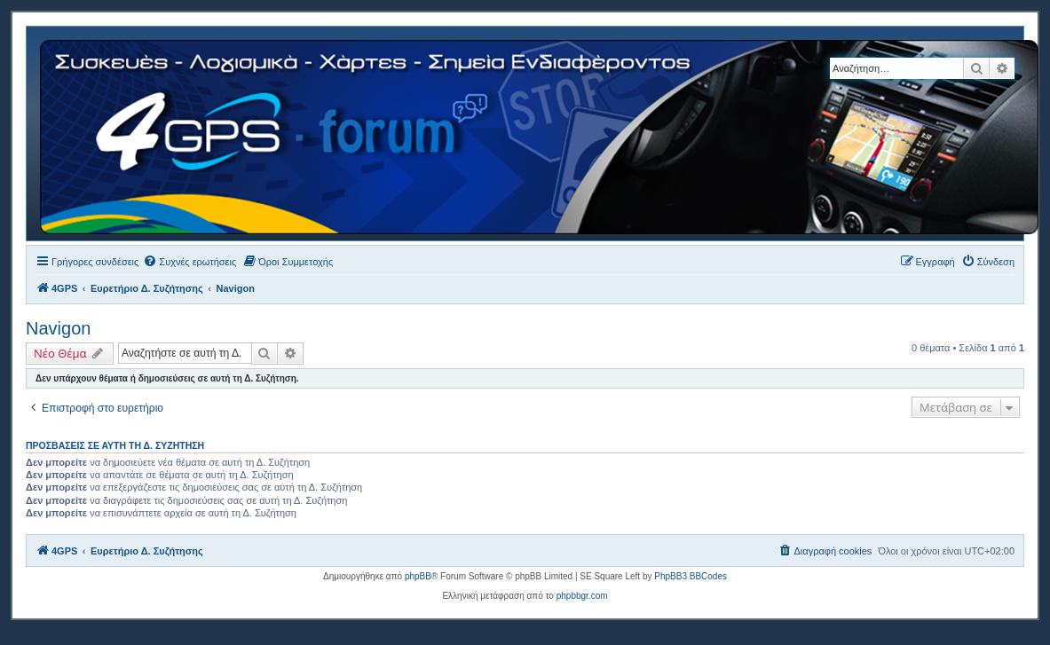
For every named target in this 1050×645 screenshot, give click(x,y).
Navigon (58, 328)
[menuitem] (189, 261)
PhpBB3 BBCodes (690, 576)
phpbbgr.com (582, 596)
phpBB (418, 576)
